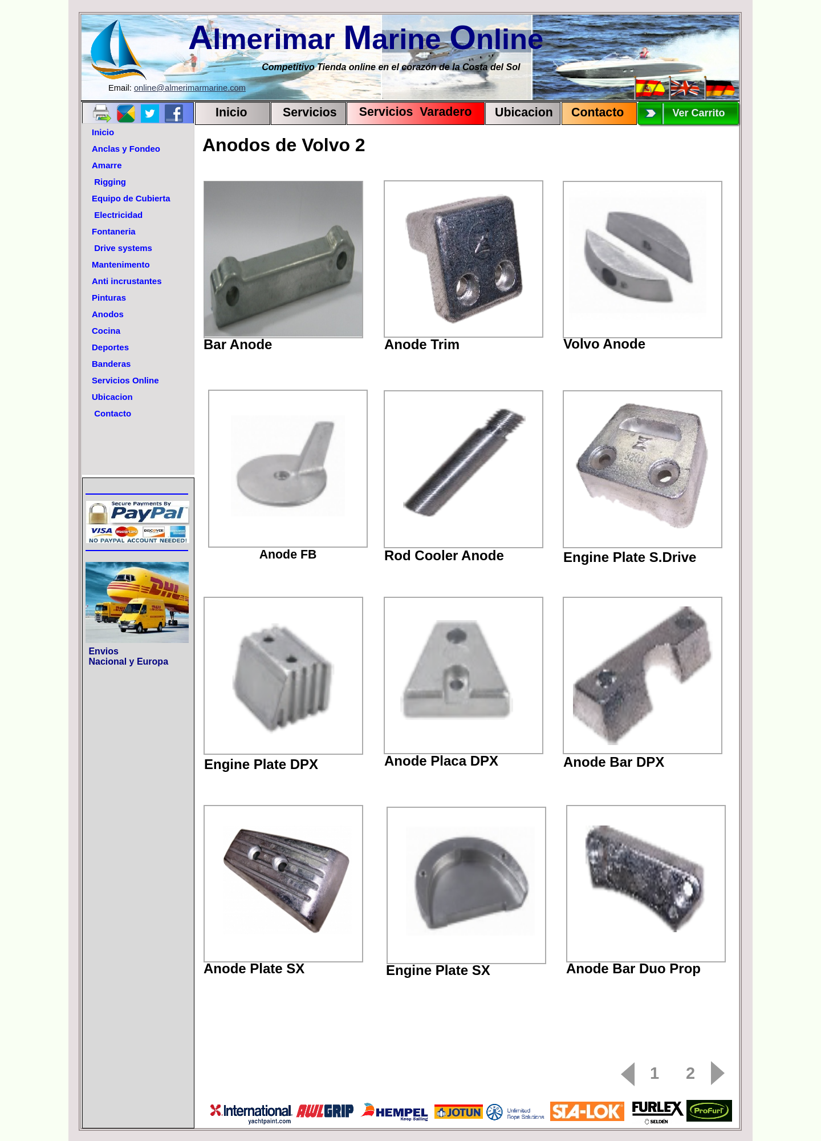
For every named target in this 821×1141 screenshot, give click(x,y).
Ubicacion (524, 112)
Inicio (231, 112)
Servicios (310, 112)
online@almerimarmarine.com (190, 87)
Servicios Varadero (410, 112)
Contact (593, 112)
